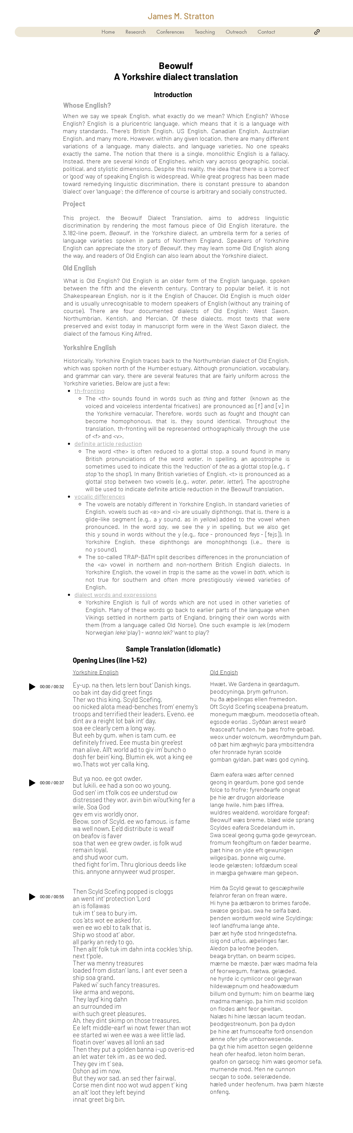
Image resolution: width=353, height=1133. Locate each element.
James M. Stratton (181, 16)
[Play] (32, 686)
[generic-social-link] (317, 31)
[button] (204, 32)
